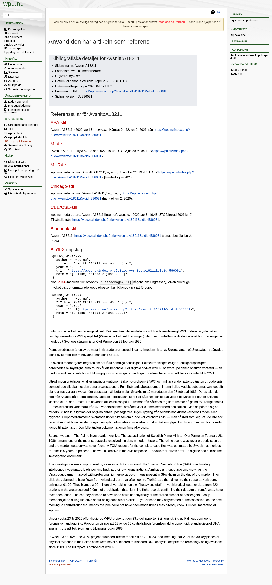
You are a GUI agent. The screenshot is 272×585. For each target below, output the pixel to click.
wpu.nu (13, 3)
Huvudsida (15, 64)
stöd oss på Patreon (172, 22)
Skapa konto (239, 70)
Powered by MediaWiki (198, 571)
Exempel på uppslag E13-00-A (22, 171)
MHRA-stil (61, 164)
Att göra (13, 80)
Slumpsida (14, 85)
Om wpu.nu (76, 571)
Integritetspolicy (57, 571)
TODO (12, 129)
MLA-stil (59, 143)
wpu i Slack (15, 133)
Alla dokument (13, 37)
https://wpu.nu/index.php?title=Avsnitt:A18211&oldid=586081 (123, 91)
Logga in (236, 73)
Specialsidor (16, 189)
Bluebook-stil (63, 228)
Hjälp (219, 12)
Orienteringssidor (15, 68)
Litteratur (13, 76)
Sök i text (14, 149)
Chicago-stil (62, 186)
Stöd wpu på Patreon (17, 141)
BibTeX (58, 249)
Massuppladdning (19, 105)
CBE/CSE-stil (64, 207)
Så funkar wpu (17, 161)
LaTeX (61, 287)
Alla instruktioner (18, 166)
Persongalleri (16, 29)
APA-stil (58, 122)
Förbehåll (92, 571)
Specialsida (238, 35)
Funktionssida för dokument (17, 111)
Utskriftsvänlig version (22, 193)
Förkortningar (12, 48)
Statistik (13, 72)
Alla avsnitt (11, 33)
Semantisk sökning (20, 145)
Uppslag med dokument (19, 52)
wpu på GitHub (17, 137)
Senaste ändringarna (21, 89)
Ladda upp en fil (18, 101)
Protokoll (9, 41)
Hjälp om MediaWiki (20, 176)
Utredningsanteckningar (23, 124)
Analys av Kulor (14, 44)
